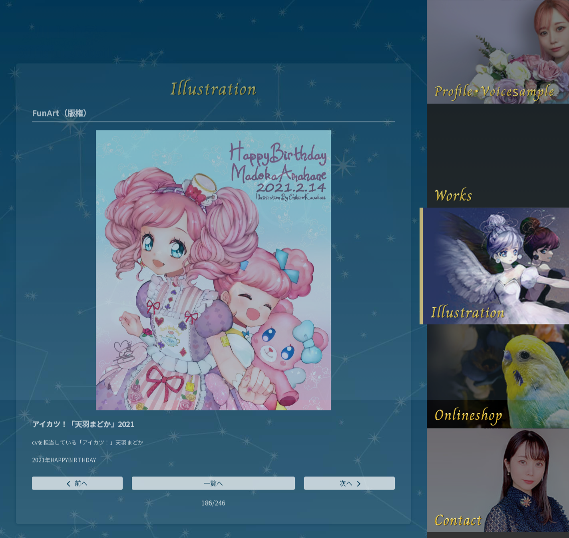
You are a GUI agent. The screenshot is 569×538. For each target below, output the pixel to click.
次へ (346, 483)
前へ (81, 483)
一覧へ (213, 483)
